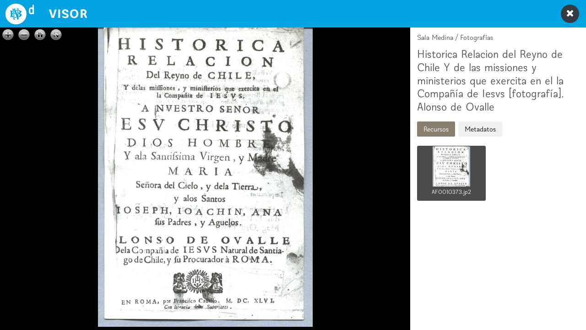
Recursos (436, 129)
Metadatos (480, 129)
